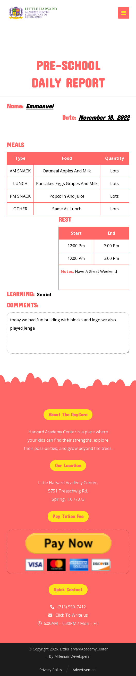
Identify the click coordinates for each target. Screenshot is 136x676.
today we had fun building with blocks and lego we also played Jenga (68, 333)
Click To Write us (71, 615)
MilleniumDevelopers (71, 656)
